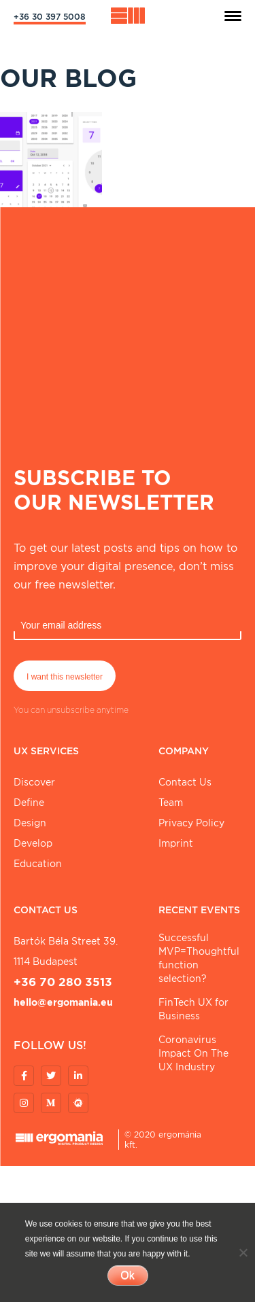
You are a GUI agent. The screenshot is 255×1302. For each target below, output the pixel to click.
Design (30, 822)
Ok (127, 1275)
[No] (243, 1252)
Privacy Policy (191, 822)
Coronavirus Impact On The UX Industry (193, 1053)
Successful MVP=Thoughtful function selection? (198, 958)
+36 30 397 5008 (50, 17)
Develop (33, 843)
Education (38, 863)
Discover (34, 782)
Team (170, 802)
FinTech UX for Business (193, 1009)
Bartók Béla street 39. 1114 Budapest (66, 951)
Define (29, 802)
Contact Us (184, 782)
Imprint (175, 843)
